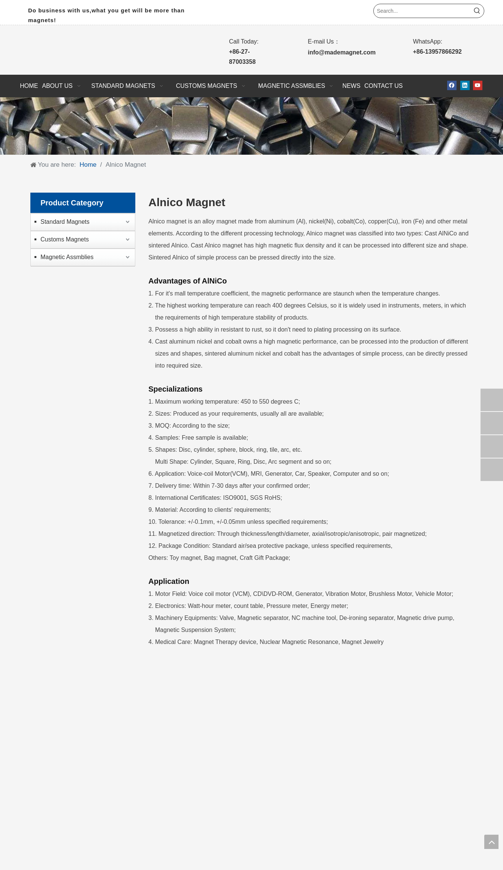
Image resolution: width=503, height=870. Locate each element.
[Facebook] (452, 85)
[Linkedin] (465, 85)
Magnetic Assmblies (66, 257)
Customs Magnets (64, 239)
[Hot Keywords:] (477, 11)
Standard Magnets (65, 222)
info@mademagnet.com (342, 52)
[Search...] (422, 11)
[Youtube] (477, 85)
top (491, 842)
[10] (251, 126)
